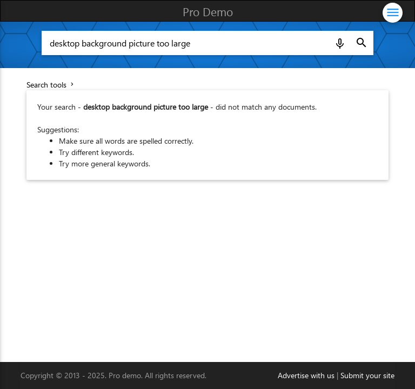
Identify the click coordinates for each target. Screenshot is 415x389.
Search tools (51, 84)
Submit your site (367, 375)
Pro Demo (208, 11)
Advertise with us (306, 375)
